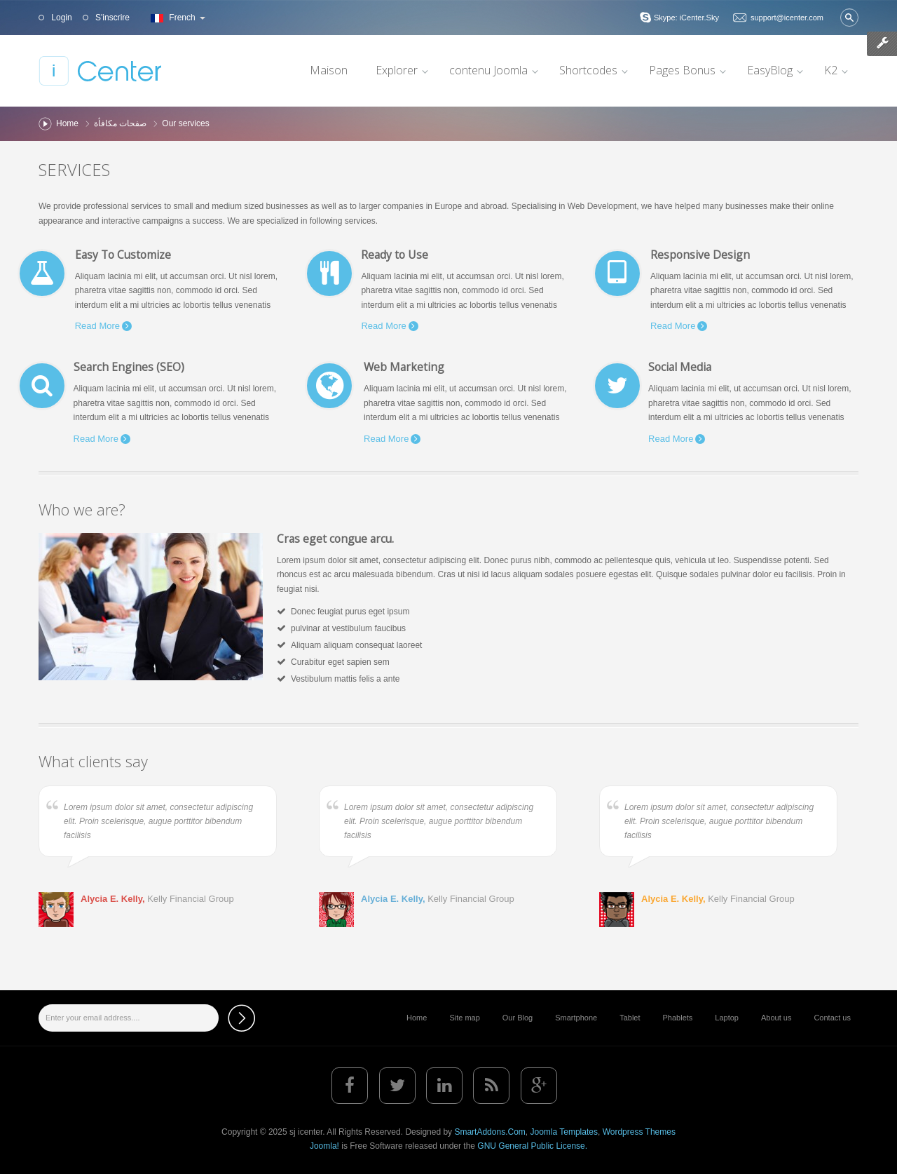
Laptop (727, 1017)
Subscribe (241, 1018)
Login (60, 17)
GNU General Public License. (532, 1146)
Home (67, 123)
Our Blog (517, 1017)
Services (74, 169)
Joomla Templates (564, 1132)
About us (776, 1017)
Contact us (832, 1017)
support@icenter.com (787, 17)
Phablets (678, 1017)
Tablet (629, 1017)
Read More (97, 326)
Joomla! (324, 1146)
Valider (849, 17)
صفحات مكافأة (120, 123)
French (176, 17)
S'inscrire (111, 17)
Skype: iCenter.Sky (686, 17)
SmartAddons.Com (489, 1132)
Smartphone (576, 1017)
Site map (464, 1017)
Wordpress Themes (639, 1132)
